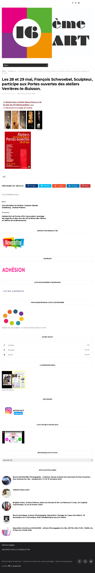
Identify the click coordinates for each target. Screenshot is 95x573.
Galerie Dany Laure (21, 490)
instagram (45, 350)
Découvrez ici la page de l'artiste (19, 108)
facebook (45, 345)
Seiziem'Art (17, 566)
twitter (45, 354)
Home (4, 71)
